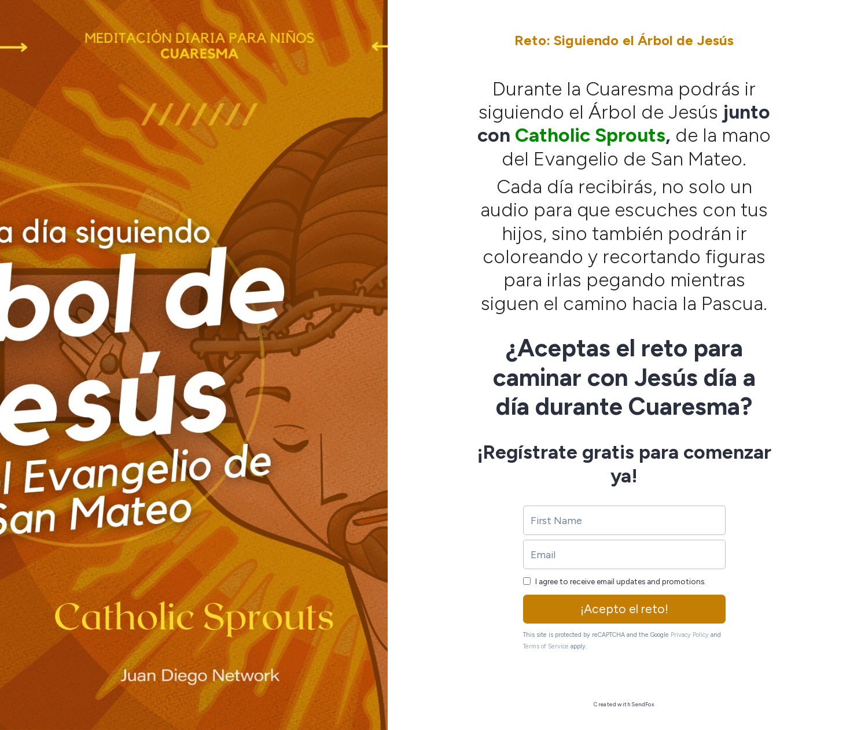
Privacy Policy (690, 635)
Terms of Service (546, 646)
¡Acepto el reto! (624, 609)
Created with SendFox (624, 704)
